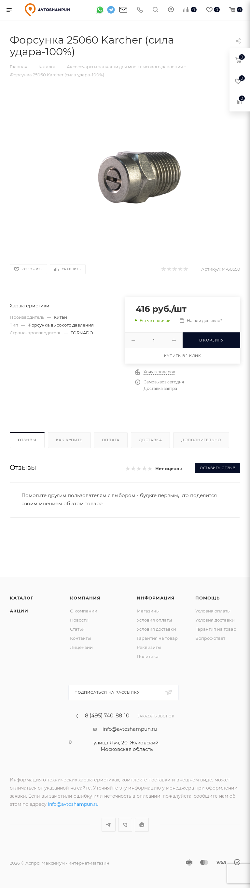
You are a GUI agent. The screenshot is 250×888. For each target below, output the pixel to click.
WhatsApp (142, 825)
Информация (156, 597)
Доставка (150, 440)
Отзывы (27, 440)
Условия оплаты (154, 620)
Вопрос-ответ (210, 638)
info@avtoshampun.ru (130, 729)
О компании (83, 610)
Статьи (77, 629)
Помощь (207, 597)
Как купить (69, 440)
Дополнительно (201, 440)
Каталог (22, 597)
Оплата (110, 440)
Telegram (109, 825)
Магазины (148, 610)
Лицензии (81, 647)
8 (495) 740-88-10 (107, 715)
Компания (85, 597)
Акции (19, 610)
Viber (125, 825)
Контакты (80, 638)
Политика (148, 656)
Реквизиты (149, 647)
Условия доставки (156, 629)
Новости (79, 620)
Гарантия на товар (157, 638)
